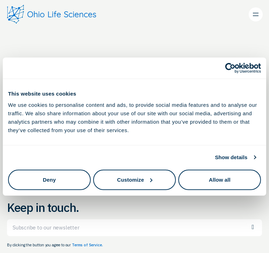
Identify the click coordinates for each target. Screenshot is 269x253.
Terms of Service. (87, 244)
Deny (49, 179)
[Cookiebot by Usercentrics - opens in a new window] (230, 68)
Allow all (219, 179)
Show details (231, 157)
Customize (134, 179)
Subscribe (253, 227)
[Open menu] (256, 14)
